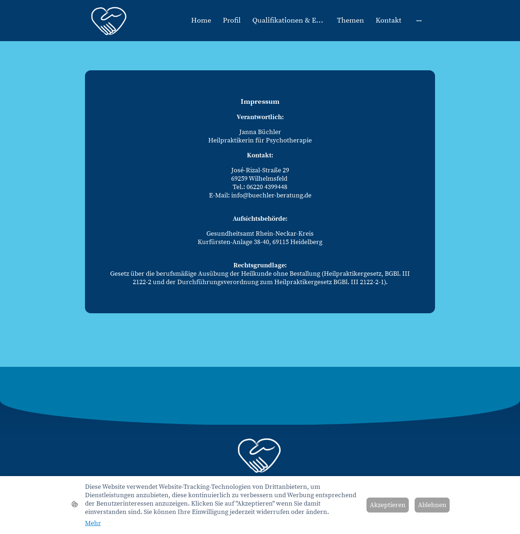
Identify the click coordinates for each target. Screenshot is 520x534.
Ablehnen (432, 505)
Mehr (93, 523)
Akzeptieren (387, 505)
